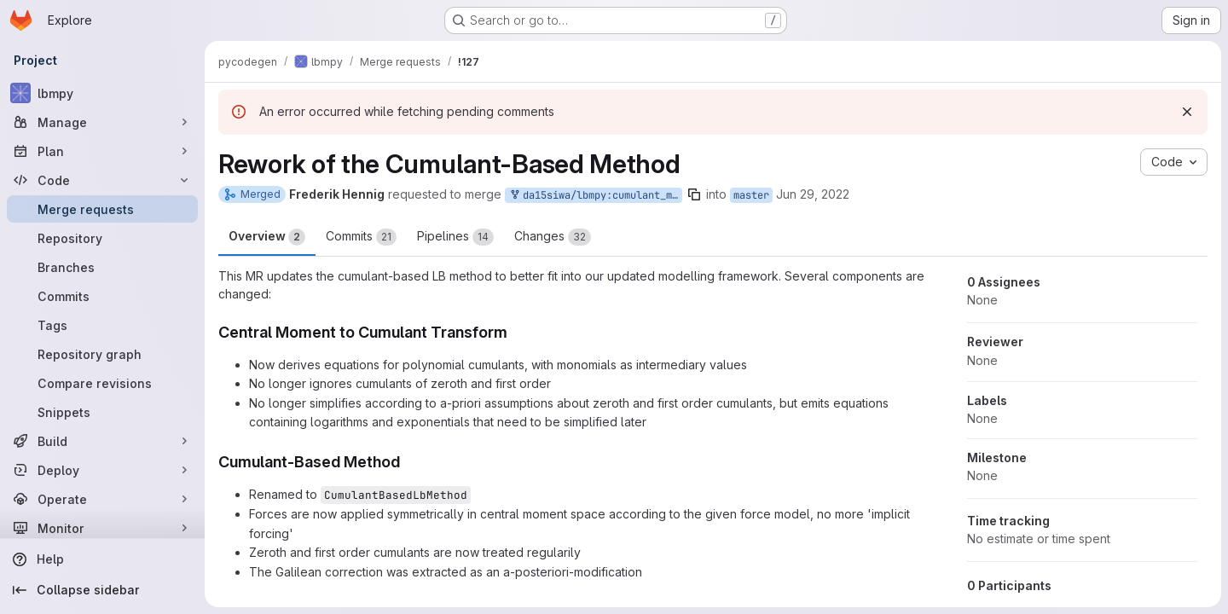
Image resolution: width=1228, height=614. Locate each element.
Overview (267, 237)
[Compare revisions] (102, 383)
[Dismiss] (1187, 111)
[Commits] (102, 296)
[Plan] (102, 151)
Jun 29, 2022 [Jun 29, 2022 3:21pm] (812, 194)
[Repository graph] (102, 354)
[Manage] (102, 122)
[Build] (102, 441)
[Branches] (102, 267)
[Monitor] (102, 528)
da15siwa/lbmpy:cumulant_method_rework (595, 195)
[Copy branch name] (694, 194)
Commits (361, 237)
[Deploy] (102, 470)
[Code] (102, 180)
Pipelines (455, 237)
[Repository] (102, 238)
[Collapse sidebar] (102, 590)
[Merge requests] (102, 209)
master (751, 195)
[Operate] (102, 499)
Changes (552, 237)
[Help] (102, 559)
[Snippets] (102, 412)
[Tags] (102, 325)
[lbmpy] (102, 93)
